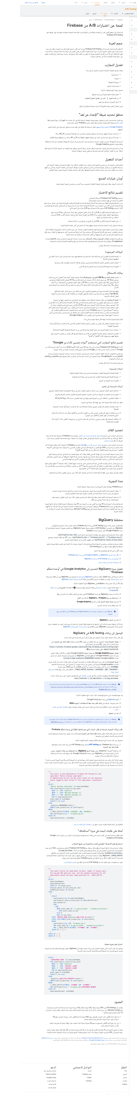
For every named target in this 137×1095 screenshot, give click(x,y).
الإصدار (113, 2)
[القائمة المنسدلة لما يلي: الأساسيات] (117, 13)
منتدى (65, 2)
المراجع (104, 1074)
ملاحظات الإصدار (30, 1081)
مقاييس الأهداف (66, 676)
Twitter (68, 1077)
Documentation (126, 9)
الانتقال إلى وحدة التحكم (10, 2)
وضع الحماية (64, 577)
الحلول (92, 2)
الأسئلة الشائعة (31, 1084)
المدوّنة (23, 2)
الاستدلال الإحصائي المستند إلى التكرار (69, 436)
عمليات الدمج (82, 588)
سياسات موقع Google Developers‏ (78, 1040)
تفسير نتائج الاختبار (49, 862)
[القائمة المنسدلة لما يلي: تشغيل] (98, 2)
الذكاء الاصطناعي (108, 13)
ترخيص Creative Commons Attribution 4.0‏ (74, 1038)
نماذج (66, 13)
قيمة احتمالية (88, 441)
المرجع (74, 13)
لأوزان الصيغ (98, 123)
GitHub (104, 1084)
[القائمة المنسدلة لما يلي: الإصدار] (109, 2)
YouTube (68, 1081)
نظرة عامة (131, 13)
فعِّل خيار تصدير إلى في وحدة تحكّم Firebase (73, 555)
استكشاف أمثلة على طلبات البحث (88, 562)
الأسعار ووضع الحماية (51, 579)
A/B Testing (110, 9)
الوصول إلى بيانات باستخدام (81, 559)
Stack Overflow (30, 1074)
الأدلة (105, 1071)
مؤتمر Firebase (66, 1074)
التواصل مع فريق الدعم (29, 1071)
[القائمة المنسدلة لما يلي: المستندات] (71, 2)
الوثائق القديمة (31, 1087)
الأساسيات (122, 13)
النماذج (104, 1077)
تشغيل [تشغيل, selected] (84, 13)
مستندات (36, 722)
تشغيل (103, 2)
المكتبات (104, 1081)
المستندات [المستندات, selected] (76, 2)
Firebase (99, 20)
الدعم (54, 2)
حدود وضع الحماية (96, 579)
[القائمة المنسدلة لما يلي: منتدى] (60, 2)
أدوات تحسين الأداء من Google (70, 445)
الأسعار (85, 2)
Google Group (30, 1077)
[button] (124, 20)
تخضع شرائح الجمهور (88, 127)
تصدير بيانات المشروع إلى (54, 627)
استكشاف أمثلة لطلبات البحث (62, 824)
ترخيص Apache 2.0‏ (26, 1038)
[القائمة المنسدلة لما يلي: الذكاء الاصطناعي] (101, 13)
